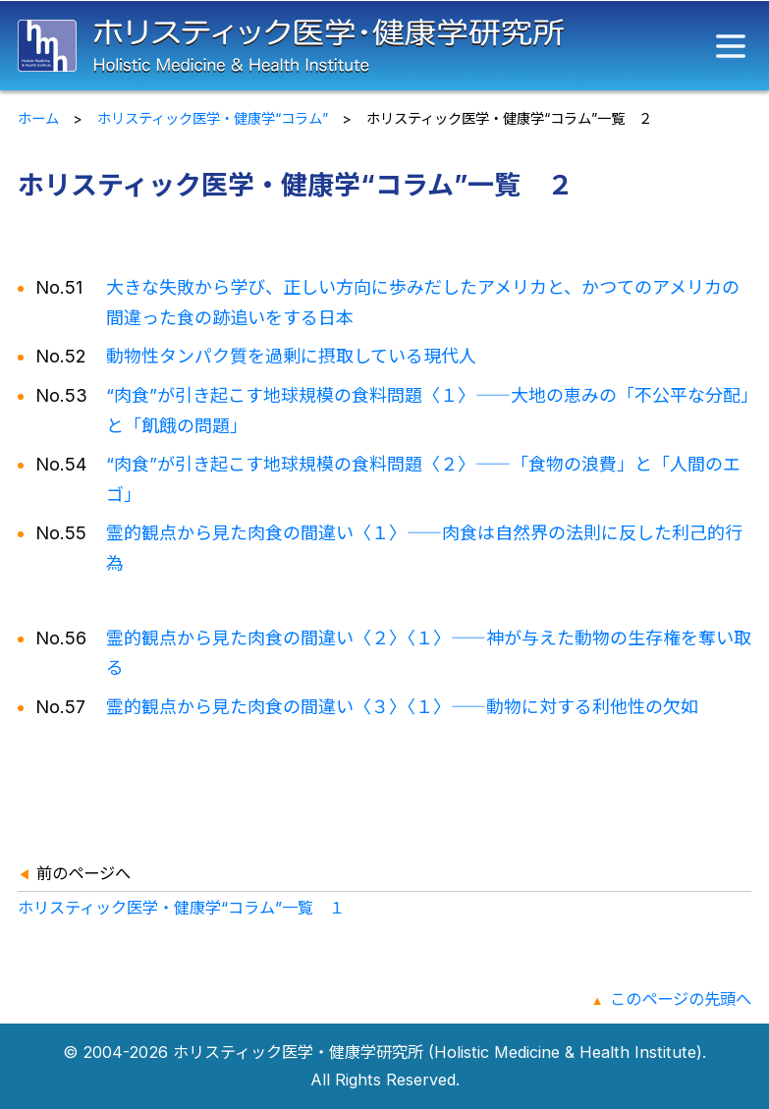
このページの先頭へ (680, 999)
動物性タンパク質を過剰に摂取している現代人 (291, 356)
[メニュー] (730, 46)
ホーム (38, 118)
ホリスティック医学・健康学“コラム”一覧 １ (181, 907)
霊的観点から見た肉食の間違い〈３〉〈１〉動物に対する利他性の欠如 (402, 706)
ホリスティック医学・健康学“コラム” (212, 118)
